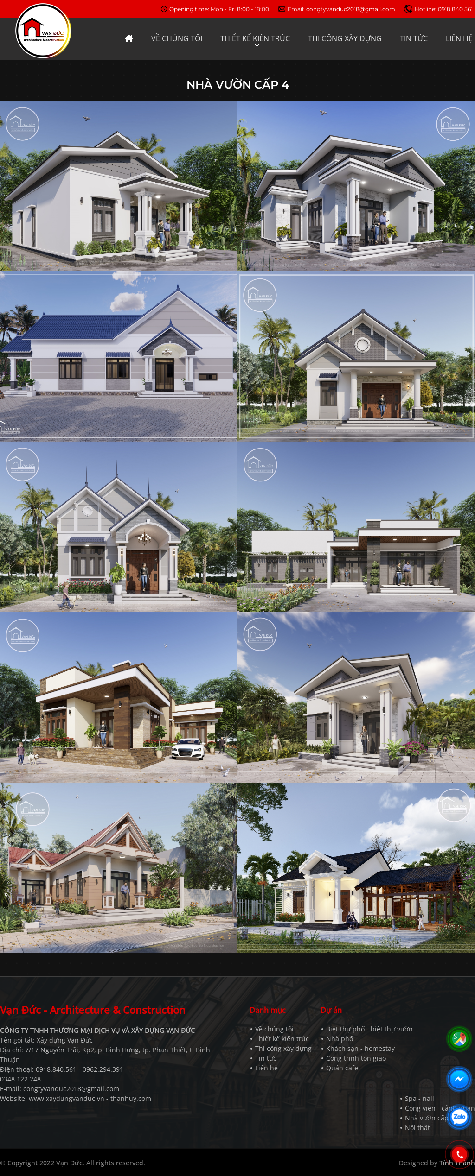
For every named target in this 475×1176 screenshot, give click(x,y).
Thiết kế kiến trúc (282, 1038)
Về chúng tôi (274, 1028)
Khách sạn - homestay (360, 1048)
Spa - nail (419, 1098)
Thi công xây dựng (283, 1048)
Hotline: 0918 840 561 (444, 9)
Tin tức (265, 1058)
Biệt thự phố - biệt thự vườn (369, 1028)
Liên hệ (266, 1067)
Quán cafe (342, 1067)
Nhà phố (339, 1038)
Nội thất (417, 1127)
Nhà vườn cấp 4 (429, 1117)
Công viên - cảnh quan (440, 1108)
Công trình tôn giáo (356, 1058)
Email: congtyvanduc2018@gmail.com (341, 9)
